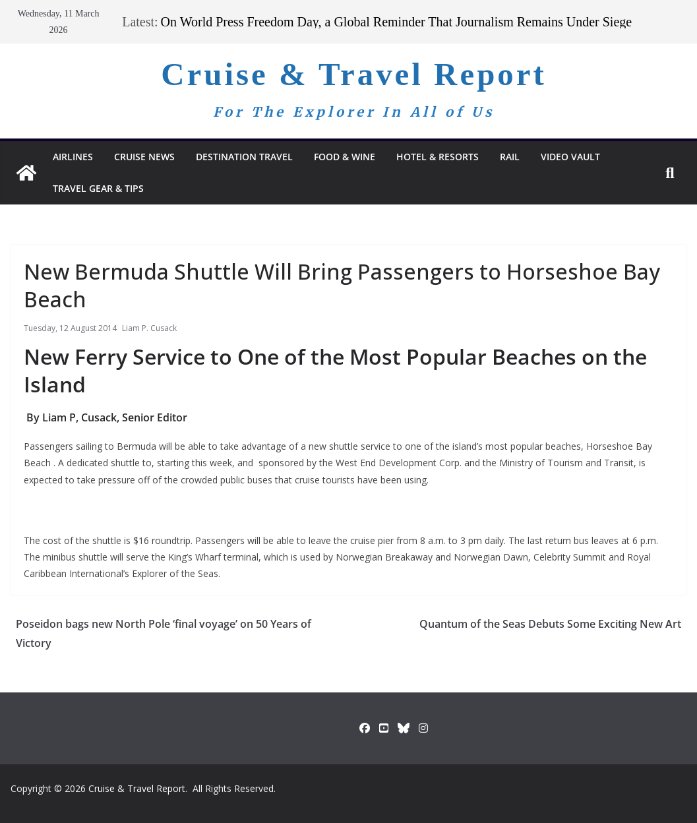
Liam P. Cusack (149, 328)
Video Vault (570, 156)
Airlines (73, 156)
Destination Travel (244, 156)
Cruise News (144, 156)
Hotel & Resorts (437, 156)
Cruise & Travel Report (354, 74)
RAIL (510, 156)
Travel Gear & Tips (98, 188)
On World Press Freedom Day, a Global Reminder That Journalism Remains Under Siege (396, 22)
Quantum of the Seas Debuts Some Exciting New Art (550, 624)
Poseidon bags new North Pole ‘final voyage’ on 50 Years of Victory (163, 633)
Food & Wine (344, 156)
